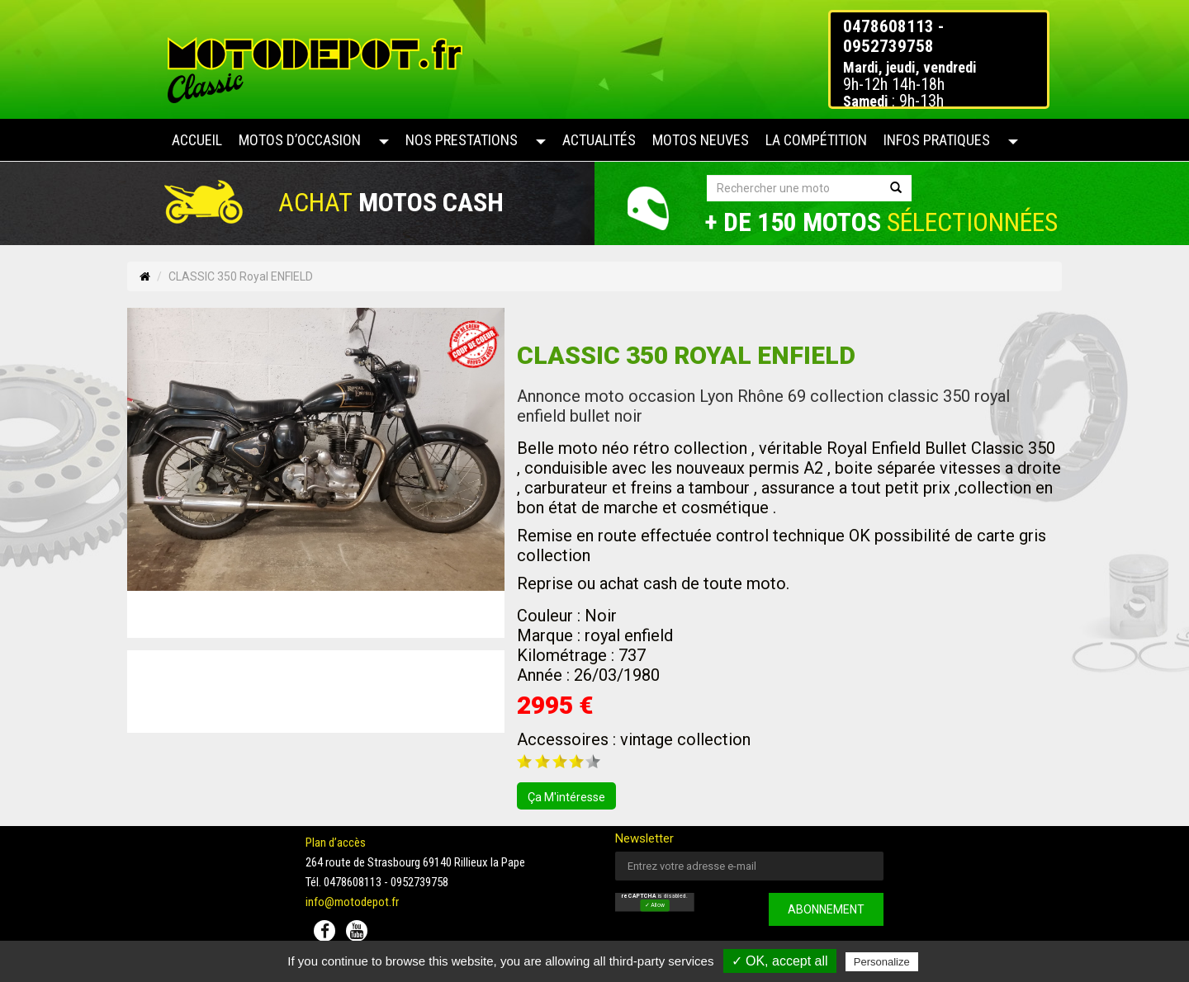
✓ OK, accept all (780, 961)
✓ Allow (655, 905)
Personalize (882, 962)
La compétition (816, 140)
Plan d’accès (336, 842)
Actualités (599, 140)
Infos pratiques (936, 140)
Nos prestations (461, 140)
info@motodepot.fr (352, 902)
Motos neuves (700, 140)
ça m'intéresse (566, 797)
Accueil (197, 140)
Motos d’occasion (300, 140)
